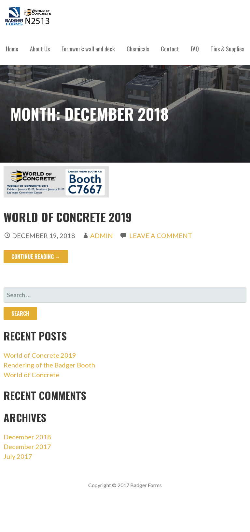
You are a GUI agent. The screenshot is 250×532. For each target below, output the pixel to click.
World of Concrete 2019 (68, 216)
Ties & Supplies (227, 49)
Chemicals (138, 49)
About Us (40, 49)
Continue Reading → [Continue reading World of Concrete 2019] (35, 256)
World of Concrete (31, 375)
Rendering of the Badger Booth (49, 365)
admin (101, 235)
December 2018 (27, 437)
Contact (170, 49)
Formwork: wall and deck (88, 49)
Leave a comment (160, 235)
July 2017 (18, 456)
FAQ (195, 49)
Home (12, 49)
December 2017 (27, 446)
